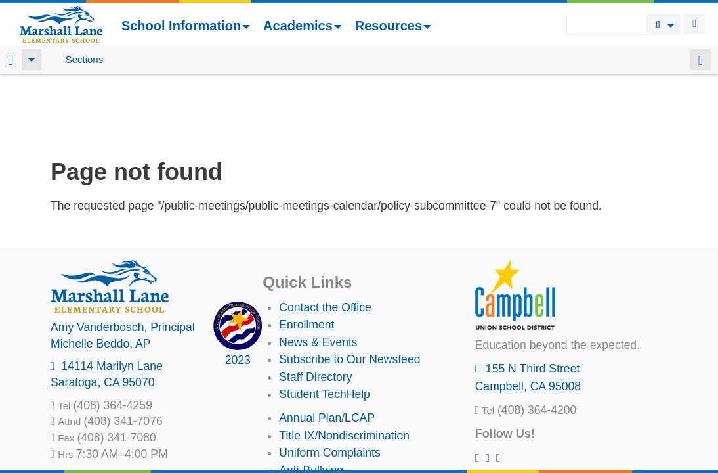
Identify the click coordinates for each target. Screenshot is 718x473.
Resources (393, 25)
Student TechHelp (324, 325)
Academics (302, 25)
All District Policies (326, 435)
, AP (101, 274)
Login (694, 24)
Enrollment (306, 255)
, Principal (123, 258)
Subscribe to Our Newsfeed (349, 290)
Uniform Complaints (329, 383)
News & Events (318, 273)
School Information (185, 25)
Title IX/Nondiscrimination (344, 366)
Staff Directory (315, 308)
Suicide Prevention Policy (344, 418)
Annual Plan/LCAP (327, 348)
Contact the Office (325, 238)
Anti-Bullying (311, 401)
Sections (85, 59)
